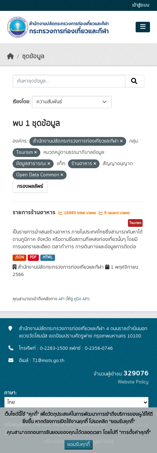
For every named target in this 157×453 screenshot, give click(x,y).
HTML (48, 257)
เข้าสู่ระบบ (140, 5)
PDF (33, 257)
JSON (19, 257)
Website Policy (133, 382)
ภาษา (9, 392)
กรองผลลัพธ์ (30, 186)
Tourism (135, 223)
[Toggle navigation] (143, 27)
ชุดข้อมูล (33, 56)
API (61, 299)
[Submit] (134, 81)
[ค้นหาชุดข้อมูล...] (69, 81)
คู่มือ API (81, 299)
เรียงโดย (21, 101)
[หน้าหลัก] (10, 56)
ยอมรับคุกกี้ (78, 444)
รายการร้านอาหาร (35, 212)
